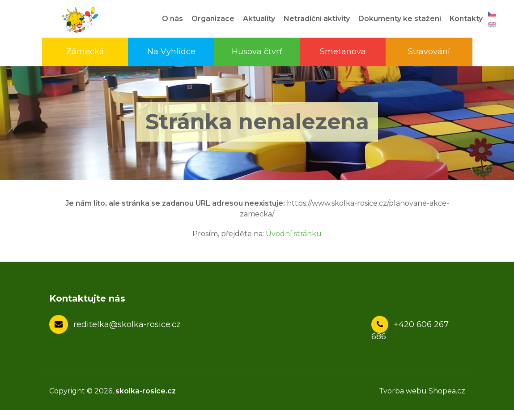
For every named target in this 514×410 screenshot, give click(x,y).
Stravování (429, 51)
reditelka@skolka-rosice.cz (127, 324)
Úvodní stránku (294, 233)
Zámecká (85, 51)
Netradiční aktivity (317, 18)
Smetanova (343, 51)
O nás (172, 18)
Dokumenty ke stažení (399, 18)
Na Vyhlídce (171, 51)
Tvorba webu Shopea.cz (422, 391)
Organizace (212, 18)
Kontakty (466, 18)
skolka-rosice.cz (145, 391)
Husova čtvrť (257, 51)
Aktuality (259, 18)
